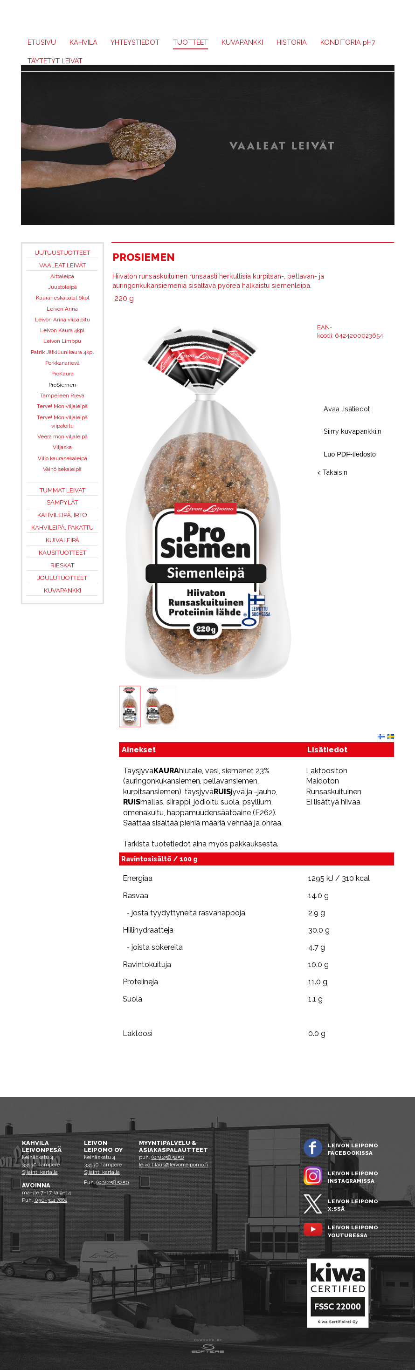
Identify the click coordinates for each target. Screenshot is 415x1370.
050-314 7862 (51, 1200)
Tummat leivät (62, 490)
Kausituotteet (62, 552)
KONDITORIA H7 (347, 42)
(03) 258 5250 (113, 1182)
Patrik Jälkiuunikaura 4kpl (62, 352)
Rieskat (62, 565)
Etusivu (42, 42)
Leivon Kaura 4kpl (62, 330)
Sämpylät (62, 502)
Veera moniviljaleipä (62, 436)
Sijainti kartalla (40, 1172)
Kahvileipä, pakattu (62, 527)
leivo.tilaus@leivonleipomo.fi (173, 1164)
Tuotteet (190, 42)
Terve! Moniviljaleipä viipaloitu (62, 421)
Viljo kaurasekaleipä (62, 458)
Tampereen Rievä (62, 395)
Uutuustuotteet (62, 252)
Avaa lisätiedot (347, 409)
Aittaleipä (62, 276)
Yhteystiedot (135, 42)
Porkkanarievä (62, 363)
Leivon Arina (62, 309)
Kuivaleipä (62, 540)
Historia (292, 42)
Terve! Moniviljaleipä (62, 406)
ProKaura (62, 373)
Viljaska (62, 447)
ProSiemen (62, 385)
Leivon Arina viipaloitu (62, 319)
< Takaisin (332, 472)
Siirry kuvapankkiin (352, 431)
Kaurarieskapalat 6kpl (62, 297)
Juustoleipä (62, 287)
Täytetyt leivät (55, 61)
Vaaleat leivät (62, 265)
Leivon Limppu (62, 341)
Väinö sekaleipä (62, 469)
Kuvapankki (242, 42)
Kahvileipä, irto (62, 514)
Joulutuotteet (62, 577)
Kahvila (83, 42)
